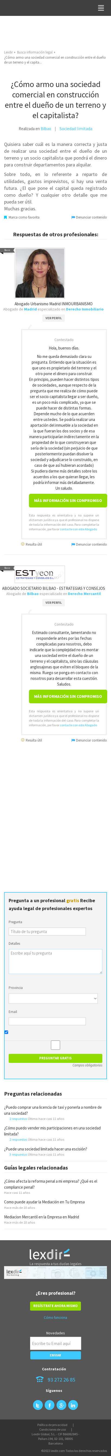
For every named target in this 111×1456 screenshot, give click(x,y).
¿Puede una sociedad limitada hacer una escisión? (45, 1149)
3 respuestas (18, 1154)
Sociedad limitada (76, 128)
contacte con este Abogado (78, 529)
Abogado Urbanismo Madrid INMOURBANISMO (54, 303)
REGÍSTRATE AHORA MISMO (55, 1305)
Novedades (55, 1333)
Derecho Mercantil (84, 593)
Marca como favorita (22, 217)
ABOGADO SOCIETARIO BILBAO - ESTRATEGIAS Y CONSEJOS (53, 588)
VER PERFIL (53, 318)
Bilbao (46, 128)
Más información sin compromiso (68, 500)
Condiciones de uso (52, 1429)
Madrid (30, 309)
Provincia (16, 987)
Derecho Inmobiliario (85, 309)
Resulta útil (31, 544)
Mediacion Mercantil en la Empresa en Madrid (41, 1216)
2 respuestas (18, 1118)
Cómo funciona (55, 1317)
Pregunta (15, 922)
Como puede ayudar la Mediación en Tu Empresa (44, 1201)
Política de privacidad (52, 1425)
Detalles (14, 943)
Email (13, 1011)
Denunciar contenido (89, 217)
